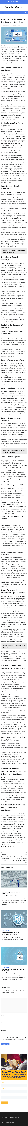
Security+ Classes (14, 7)
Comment (4, 996)
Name (3, 1015)
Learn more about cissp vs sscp (10, 1117)
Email (3, 1023)
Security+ (13, 847)
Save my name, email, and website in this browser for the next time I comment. (15, 1038)
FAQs (8, 847)
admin (18, 25)
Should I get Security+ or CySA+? (11, 932)
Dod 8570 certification (7, 1122)
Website (3, 1030)
